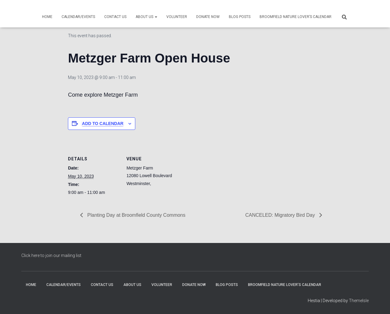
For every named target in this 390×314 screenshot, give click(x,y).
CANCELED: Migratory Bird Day (280, 215)
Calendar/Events (78, 17)
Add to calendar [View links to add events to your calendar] (102, 123)
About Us (146, 17)
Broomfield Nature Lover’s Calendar (296, 17)
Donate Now (208, 17)
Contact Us (115, 17)
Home (47, 17)
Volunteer (176, 17)
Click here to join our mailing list (51, 255)
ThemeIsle (359, 300)
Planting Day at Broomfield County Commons (135, 215)
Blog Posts (239, 17)
